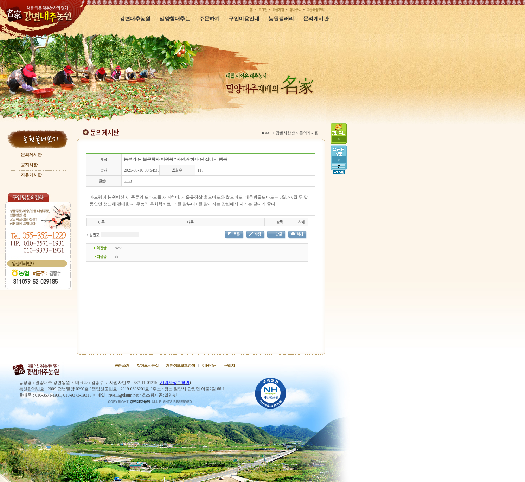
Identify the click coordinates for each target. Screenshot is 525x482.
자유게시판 (31, 175)
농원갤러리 (281, 18)
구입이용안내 (244, 18)
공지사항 (29, 164)
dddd (119, 256)
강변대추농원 (135, 18)
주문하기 (209, 18)
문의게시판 (316, 18)
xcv (118, 247)
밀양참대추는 (174, 18)
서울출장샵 (192, 197)
